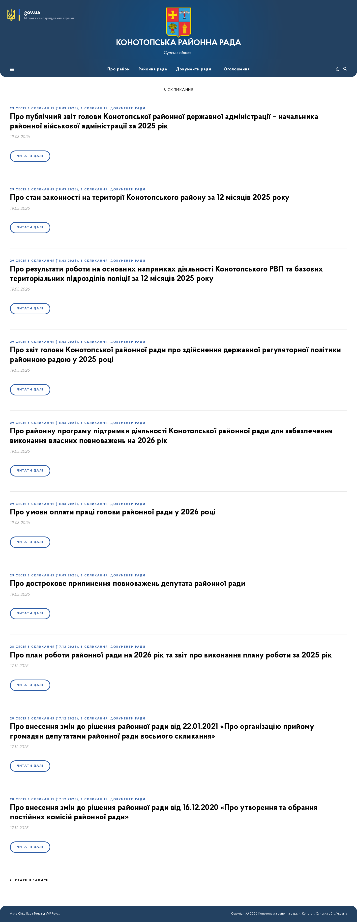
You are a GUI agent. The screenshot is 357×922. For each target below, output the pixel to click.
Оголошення (237, 69)
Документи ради (193, 69)
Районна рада (153, 69)
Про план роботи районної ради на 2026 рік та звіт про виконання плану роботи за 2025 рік (171, 655)
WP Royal (52, 913)
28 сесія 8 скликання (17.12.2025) (44, 647)
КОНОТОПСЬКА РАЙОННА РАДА (178, 43)
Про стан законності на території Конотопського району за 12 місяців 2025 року (150, 198)
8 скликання (94, 108)
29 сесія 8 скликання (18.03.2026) (44, 108)
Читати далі (30, 156)
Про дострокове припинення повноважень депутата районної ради (127, 584)
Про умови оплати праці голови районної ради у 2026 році (113, 512)
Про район (118, 69)
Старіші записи (29, 880)
